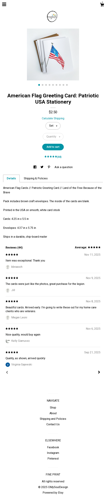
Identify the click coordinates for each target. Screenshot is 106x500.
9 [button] (67, 85)
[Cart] (102, 5)
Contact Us (53, 424)
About (53, 413)
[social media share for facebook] (35, 167)
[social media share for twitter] (42, 167)
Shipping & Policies (36, 178)
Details (11, 178)
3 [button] (46, 85)
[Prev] (7, 373)
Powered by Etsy (53, 492)
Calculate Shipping (53, 118)
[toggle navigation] (4, 4)
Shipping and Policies (53, 418)
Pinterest (53, 458)
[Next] (99, 372)
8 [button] (63, 85)
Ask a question (64, 167)
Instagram (53, 453)
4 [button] (49, 85)
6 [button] (56, 85)
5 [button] (53, 85)
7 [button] (60, 85)
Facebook (53, 447)
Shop (53, 407)
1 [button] (39, 85)
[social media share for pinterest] (49, 167)
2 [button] (42, 85)
